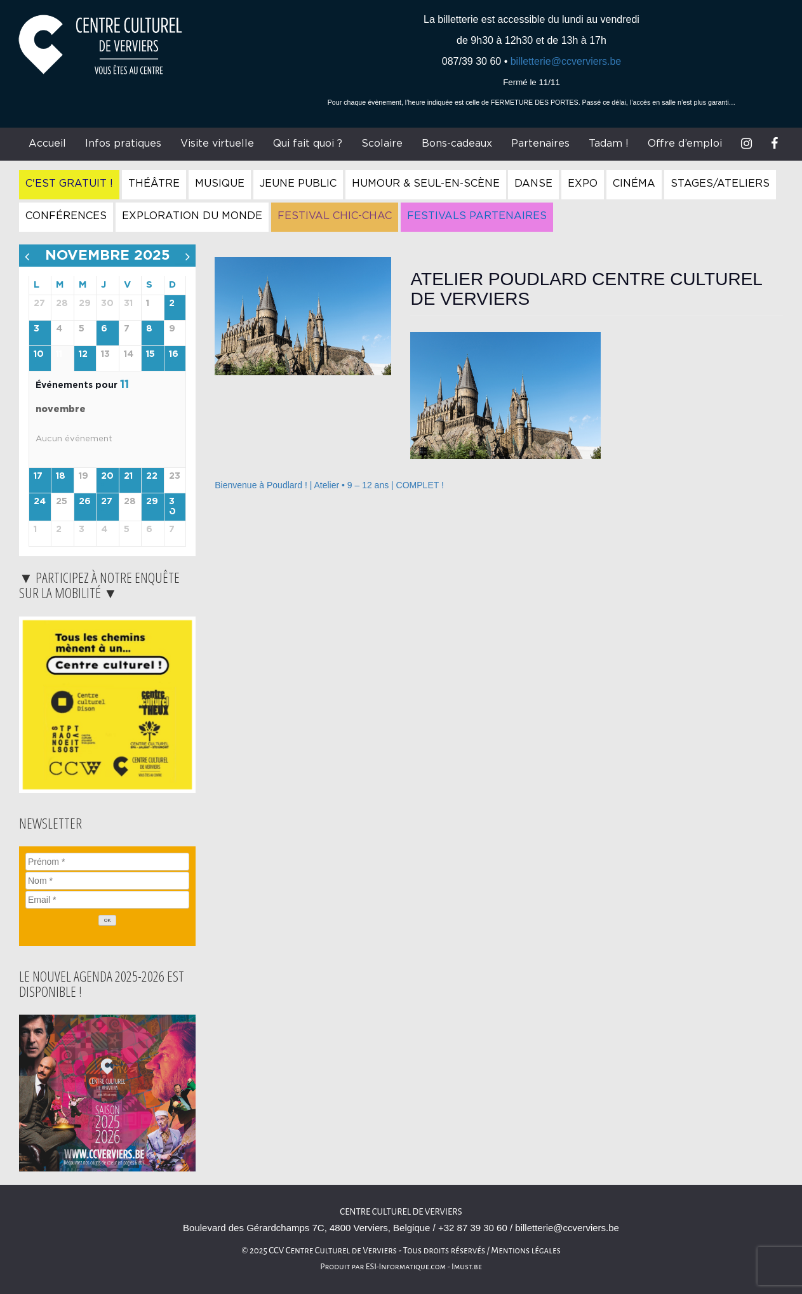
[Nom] (107, 881)
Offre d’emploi (685, 143)
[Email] (107, 900)
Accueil (47, 143)
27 (106, 501)
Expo (583, 183)
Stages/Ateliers (720, 183)
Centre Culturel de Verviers (401, 1212)
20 (107, 476)
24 (40, 501)
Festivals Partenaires (477, 216)
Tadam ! (609, 143)
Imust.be (466, 1266)
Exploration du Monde (192, 216)
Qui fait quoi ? (307, 143)
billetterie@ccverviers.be (566, 61)
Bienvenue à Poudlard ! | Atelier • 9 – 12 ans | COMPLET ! (329, 485)
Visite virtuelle (217, 143)
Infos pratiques (123, 143)
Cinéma (634, 183)
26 (85, 501)
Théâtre (154, 183)
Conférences (66, 216)
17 (38, 476)
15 (150, 354)
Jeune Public (298, 183)
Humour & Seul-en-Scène (426, 183)
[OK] (107, 920)
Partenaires (540, 143)
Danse (533, 183)
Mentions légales (526, 1250)
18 (60, 476)
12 (83, 354)
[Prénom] (107, 861)
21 (128, 476)
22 (151, 476)
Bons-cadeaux (457, 143)
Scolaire (382, 143)
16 (173, 354)
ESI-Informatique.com (406, 1266)
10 (39, 354)
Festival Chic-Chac (334, 216)
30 (172, 507)
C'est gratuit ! (69, 183)
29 (152, 501)
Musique (219, 183)
